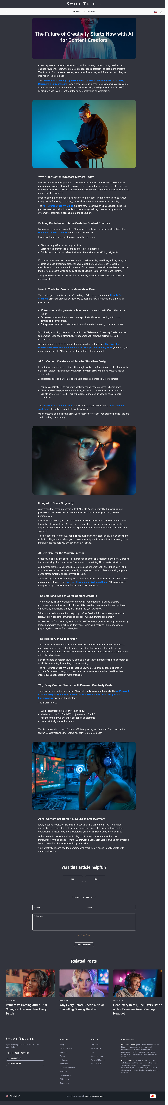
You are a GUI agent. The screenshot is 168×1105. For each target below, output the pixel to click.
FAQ (92, 1056)
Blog (14, 19)
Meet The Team (66, 1053)
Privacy (91, 1100)
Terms (86, 1100)
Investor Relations (67, 1072)
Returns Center (97, 1060)
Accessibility (99, 1100)
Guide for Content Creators (53, 237)
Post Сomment (84, 949)
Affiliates (64, 1068)
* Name (37, 912)
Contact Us (95, 1049)
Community (65, 1087)
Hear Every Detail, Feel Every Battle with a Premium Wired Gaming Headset (134, 1013)
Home (8, 19)
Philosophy (64, 1083)
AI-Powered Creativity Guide (58, 210)
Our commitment (128, 1065)
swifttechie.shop (128, 1049)
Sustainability (65, 1079)
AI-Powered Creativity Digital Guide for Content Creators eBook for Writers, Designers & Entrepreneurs (83, 699)
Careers (63, 1056)
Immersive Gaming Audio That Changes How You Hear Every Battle (28, 1013)
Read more (91, 12)
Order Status (96, 1068)
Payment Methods (98, 1064)
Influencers (64, 1064)
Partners (63, 1076)
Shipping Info (96, 1053)
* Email (89, 912)
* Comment (38, 920)
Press (62, 1060)
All (84, 12)
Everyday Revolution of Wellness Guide (86, 586)
